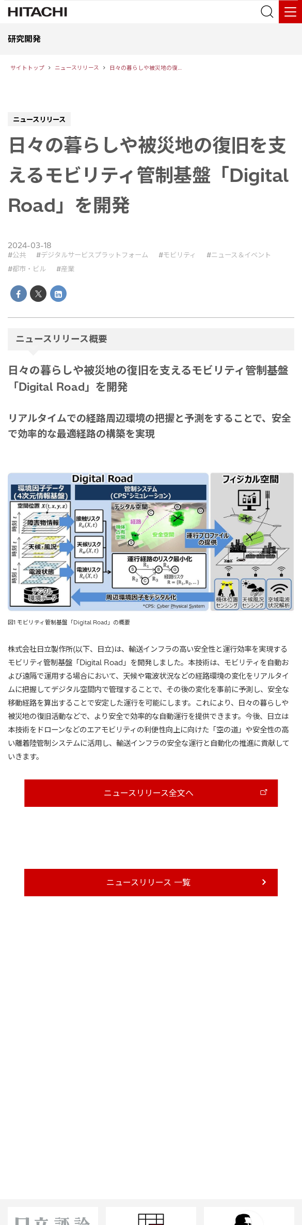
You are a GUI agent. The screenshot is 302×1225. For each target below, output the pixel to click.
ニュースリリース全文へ (149, 793)
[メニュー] (290, 11)
